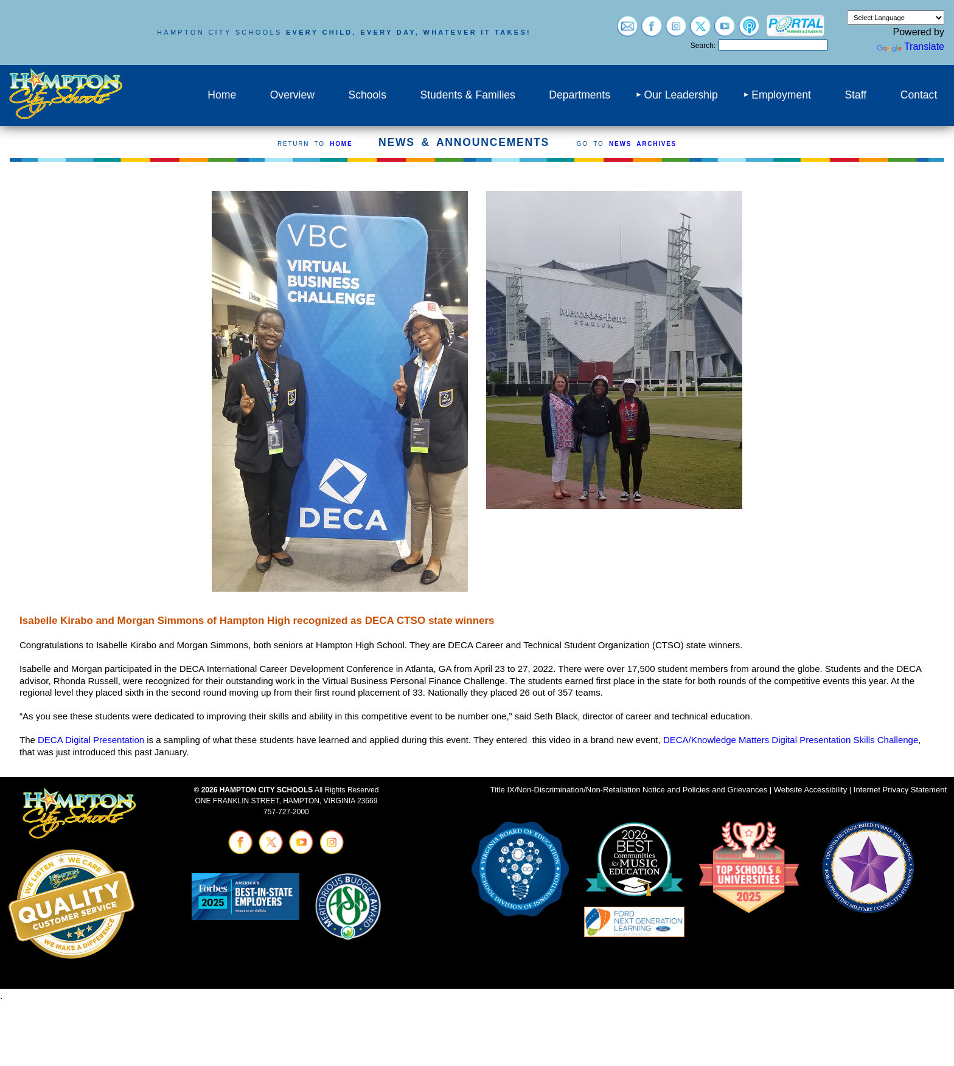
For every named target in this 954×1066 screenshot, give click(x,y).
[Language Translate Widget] (895, 17)
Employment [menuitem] (781, 95)
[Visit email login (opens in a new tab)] (627, 31)
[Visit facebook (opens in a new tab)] (651, 31)
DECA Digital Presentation (91, 740)
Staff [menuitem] (855, 95)
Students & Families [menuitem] (467, 95)
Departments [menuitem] (579, 95)
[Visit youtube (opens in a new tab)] (724, 31)
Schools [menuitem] (367, 95)
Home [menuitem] (221, 95)
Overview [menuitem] (292, 95)
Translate (910, 46)
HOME (341, 143)
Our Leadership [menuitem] (680, 95)
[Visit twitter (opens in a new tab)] (700, 31)
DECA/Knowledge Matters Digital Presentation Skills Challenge (790, 740)
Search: (703, 45)
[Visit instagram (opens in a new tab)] (676, 31)
